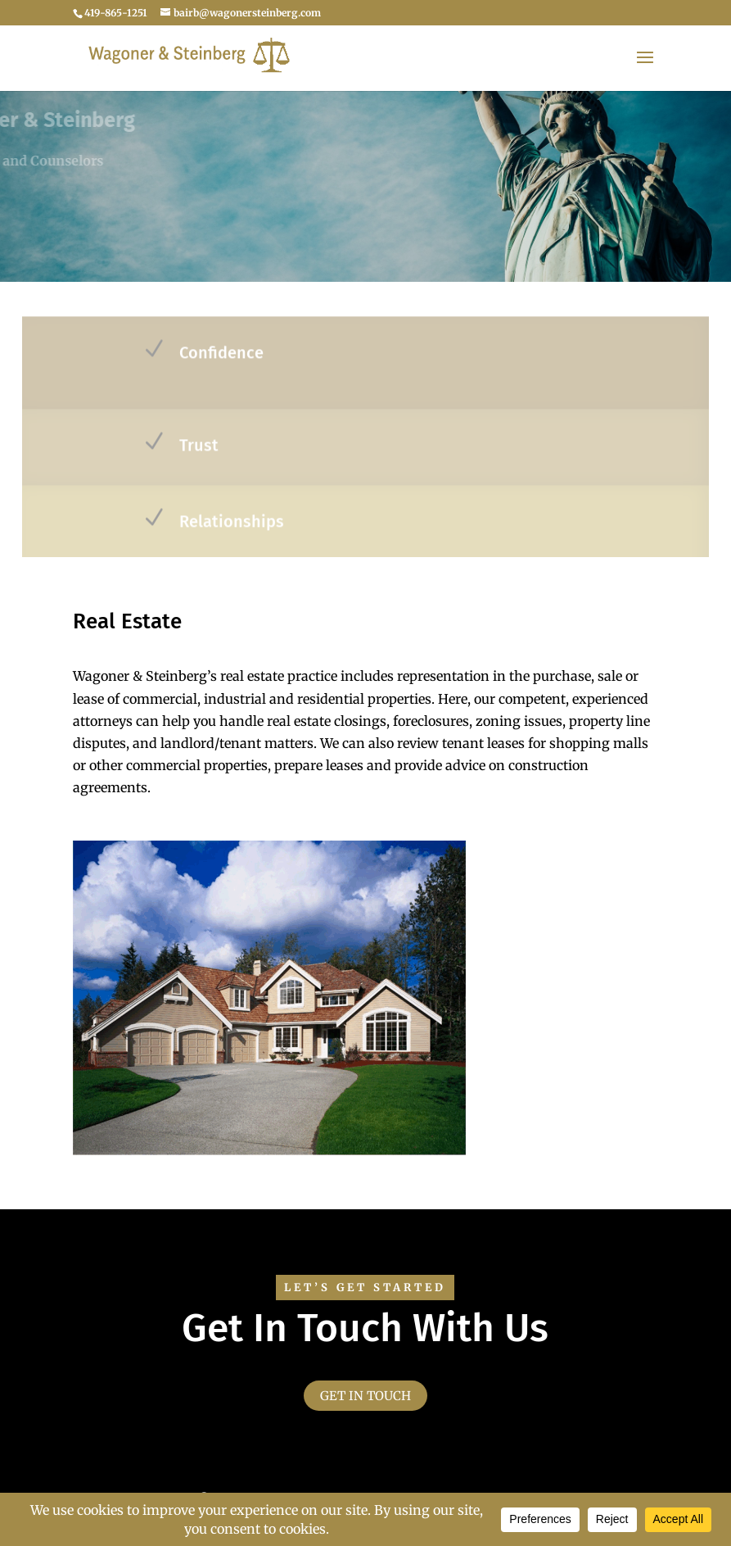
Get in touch (365, 1395)
